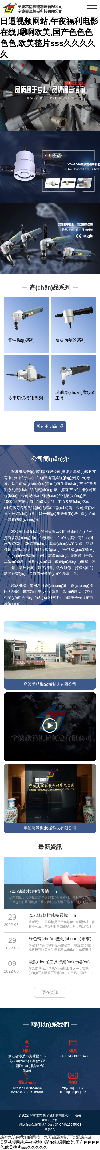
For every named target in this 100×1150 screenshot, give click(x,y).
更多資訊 (50, 992)
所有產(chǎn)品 (49, 426)
